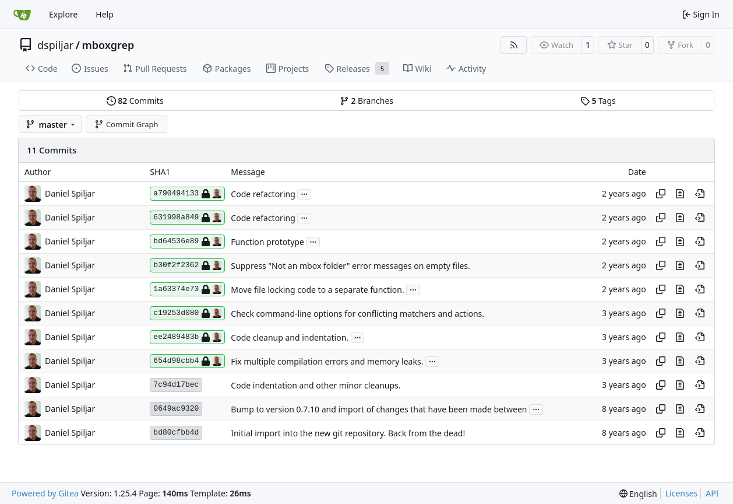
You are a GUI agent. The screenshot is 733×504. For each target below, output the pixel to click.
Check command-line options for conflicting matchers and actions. (357, 313)
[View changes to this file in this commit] (680, 193)
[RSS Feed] (514, 45)
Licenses (681, 493)
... (304, 193)
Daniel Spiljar (70, 193)
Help (105, 14)
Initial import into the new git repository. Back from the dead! (348, 433)
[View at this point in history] (700, 193)
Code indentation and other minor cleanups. (315, 385)
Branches (366, 100)
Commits (135, 100)
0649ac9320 (176, 408)
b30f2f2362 (187, 265)
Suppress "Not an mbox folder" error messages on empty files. (350, 265)
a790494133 (187, 194)
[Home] (22, 14)
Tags (598, 100)
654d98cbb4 (187, 361)
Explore (63, 14)
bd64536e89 (187, 241)
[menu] (638, 493)
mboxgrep (108, 45)
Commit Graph (126, 124)
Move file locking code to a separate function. (317, 289)
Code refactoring (263, 194)
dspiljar (55, 45)
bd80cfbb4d (176, 432)
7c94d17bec (176, 384)
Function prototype (267, 241)
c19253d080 (187, 313)
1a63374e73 (187, 289)
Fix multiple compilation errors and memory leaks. (327, 361)
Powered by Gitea (45, 493)
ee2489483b (187, 337)
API (712, 493)
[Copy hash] (660, 193)
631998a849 (187, 217)
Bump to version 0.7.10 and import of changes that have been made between (379, 409)
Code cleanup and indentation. (289, 337)
